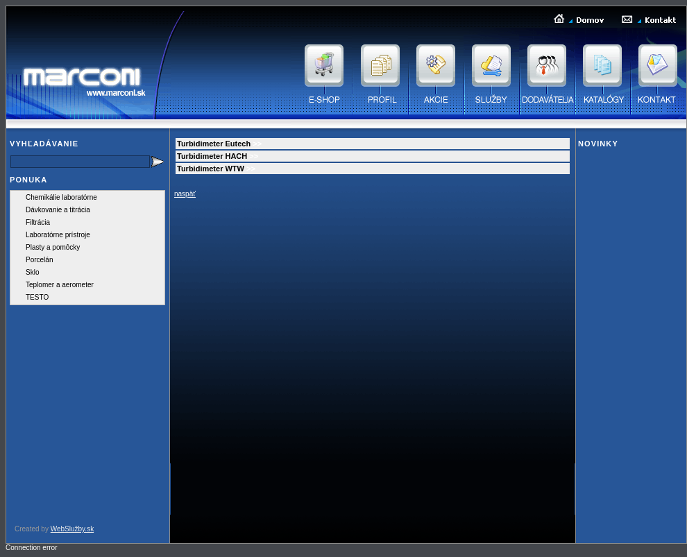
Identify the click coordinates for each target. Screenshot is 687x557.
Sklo (32, 272)
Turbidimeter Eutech (214, 143)
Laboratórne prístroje (58, 235)
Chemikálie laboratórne (61, 197)
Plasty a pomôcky (53, 247)
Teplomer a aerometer (60, 285)
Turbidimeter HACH (212, 156)
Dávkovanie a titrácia (58, 210)
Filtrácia (38, 222)
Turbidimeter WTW (210, 168)
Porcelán (39, 260)
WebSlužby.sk (72, 529)
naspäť (185, 194)
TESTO (37, 297)
